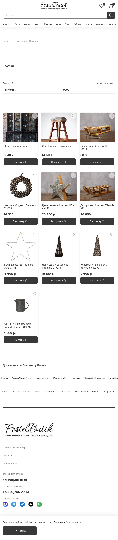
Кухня (17, 23)
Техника (88, 23)
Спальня (7, 23)
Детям (37, 23)
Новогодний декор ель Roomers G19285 (55, 266)
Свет (67, 23)
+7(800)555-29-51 (16, 492)
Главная (7, 41)
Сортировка (32, 90)
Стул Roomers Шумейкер (56, 146)
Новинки (111, 23)
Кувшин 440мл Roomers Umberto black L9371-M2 (17, 325)
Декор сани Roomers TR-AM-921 (97, 207)
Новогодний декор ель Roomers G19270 (93, 266)
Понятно (19, 531)
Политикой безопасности (67, 522)
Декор (59, 23)
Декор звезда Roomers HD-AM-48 (58, 207)
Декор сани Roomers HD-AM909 (95, 147)
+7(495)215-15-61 (15, 480)
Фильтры (88, 90)
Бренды (99, 23)
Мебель (77, 23)
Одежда (48, 23)
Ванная (27, 23)
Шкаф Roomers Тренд (16, 146)
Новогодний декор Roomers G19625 (20, 207)
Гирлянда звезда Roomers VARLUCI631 (18, 266)
